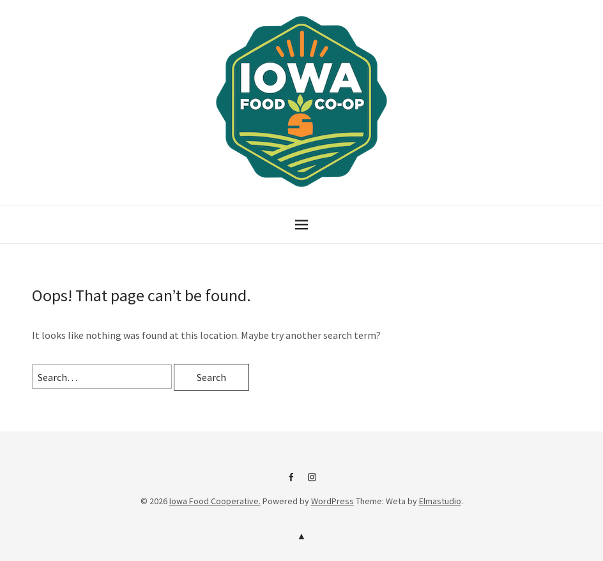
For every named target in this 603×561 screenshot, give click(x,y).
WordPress (332, 501)
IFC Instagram (312, 481)
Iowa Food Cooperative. (215, 501)
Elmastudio (440, 501)
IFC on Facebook (291, 481)
